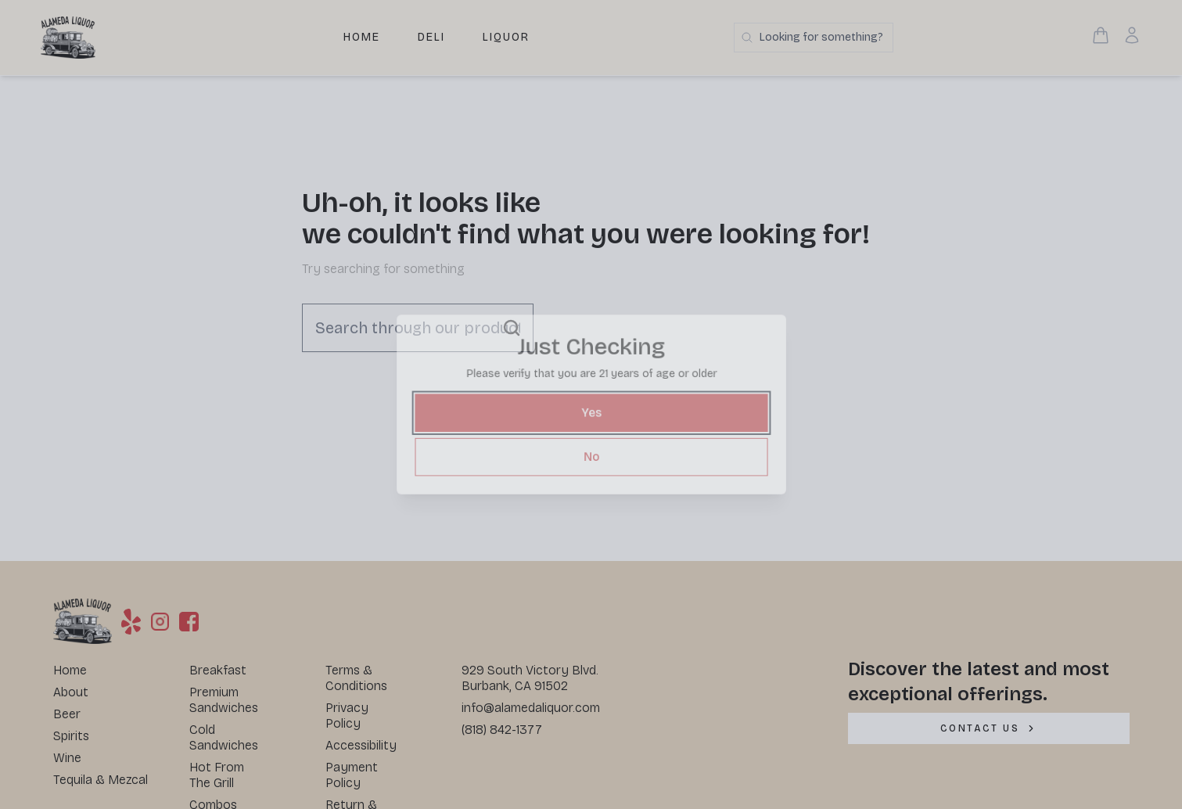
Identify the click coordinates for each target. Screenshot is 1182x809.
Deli (431, 37)
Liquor (506, 37)
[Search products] (813, 37)
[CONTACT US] (989, 728)
